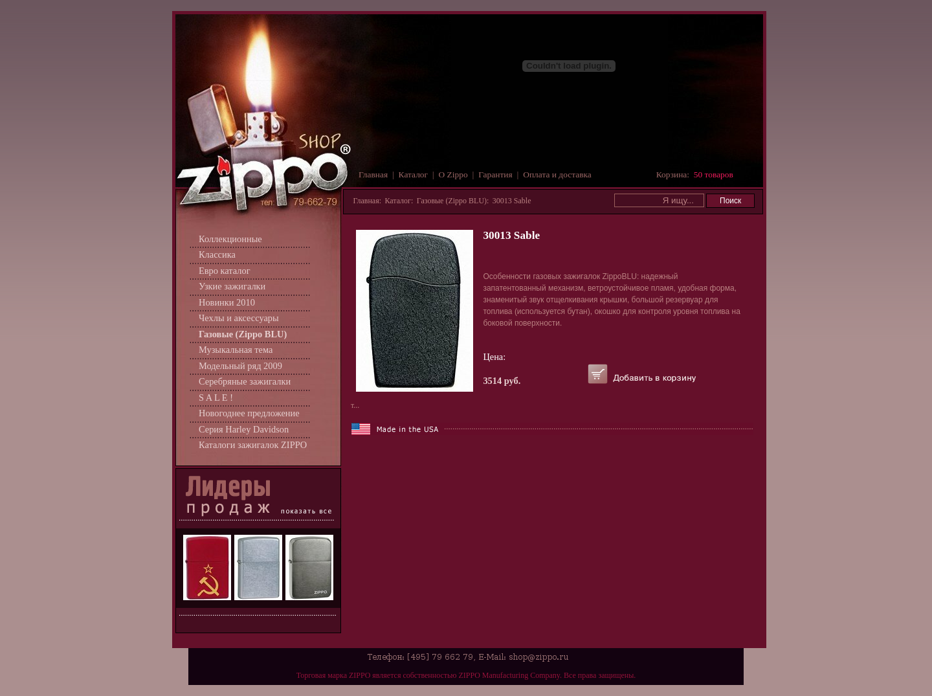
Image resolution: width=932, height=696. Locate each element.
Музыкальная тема (235, 349)
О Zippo (453, 174)
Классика (217, 254)
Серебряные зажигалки (245, 381)
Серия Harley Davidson (244, 429)
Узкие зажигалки (232, 286)
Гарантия (495, 174)
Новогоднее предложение (249, 413)
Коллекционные (230, 239)
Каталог (413, 174)
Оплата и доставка (557, 174)
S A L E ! (216, 397)
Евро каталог (224, 270)
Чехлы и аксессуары (239, 318)
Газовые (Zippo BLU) (243, 334)
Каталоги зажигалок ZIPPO (253, 445)
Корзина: (694, 174)
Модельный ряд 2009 (240, 366)
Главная (373, 174)
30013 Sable (512, 200)
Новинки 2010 (227, 302)
